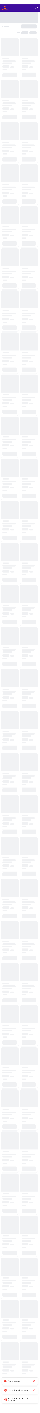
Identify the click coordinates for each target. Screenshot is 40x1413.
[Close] (34, 1381)
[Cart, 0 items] (36, 8)
